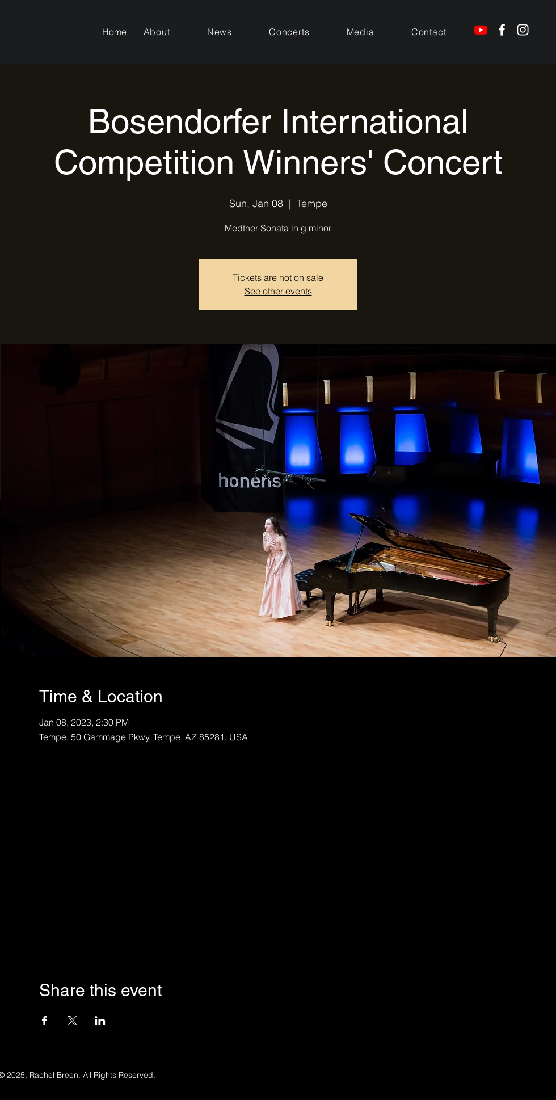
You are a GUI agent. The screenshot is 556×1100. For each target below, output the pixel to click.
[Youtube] (480, 29)
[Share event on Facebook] (44, 1020)
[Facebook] (501, 29)
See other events (278, 291)
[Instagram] (522, 29)
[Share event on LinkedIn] (100, 1020)
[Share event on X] (72, 1020)
